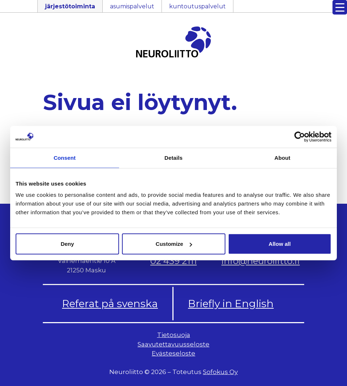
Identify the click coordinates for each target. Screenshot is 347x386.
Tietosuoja (173, 334)
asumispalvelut (132, 6)
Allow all (280, 244)
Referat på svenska (110, 303)
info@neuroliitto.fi (260, 261)
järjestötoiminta (70, 6)
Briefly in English (231, 303)
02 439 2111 (173, 261)
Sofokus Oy (220, 371)
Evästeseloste (173, 353)
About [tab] (282, 157)
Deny (67, 244)
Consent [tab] (65, 157)
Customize (174, 244)
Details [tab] (173, 157)
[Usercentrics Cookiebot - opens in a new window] (299, 136)
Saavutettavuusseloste (173, 344)
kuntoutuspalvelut (197, 6)
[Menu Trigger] (339, 7)
